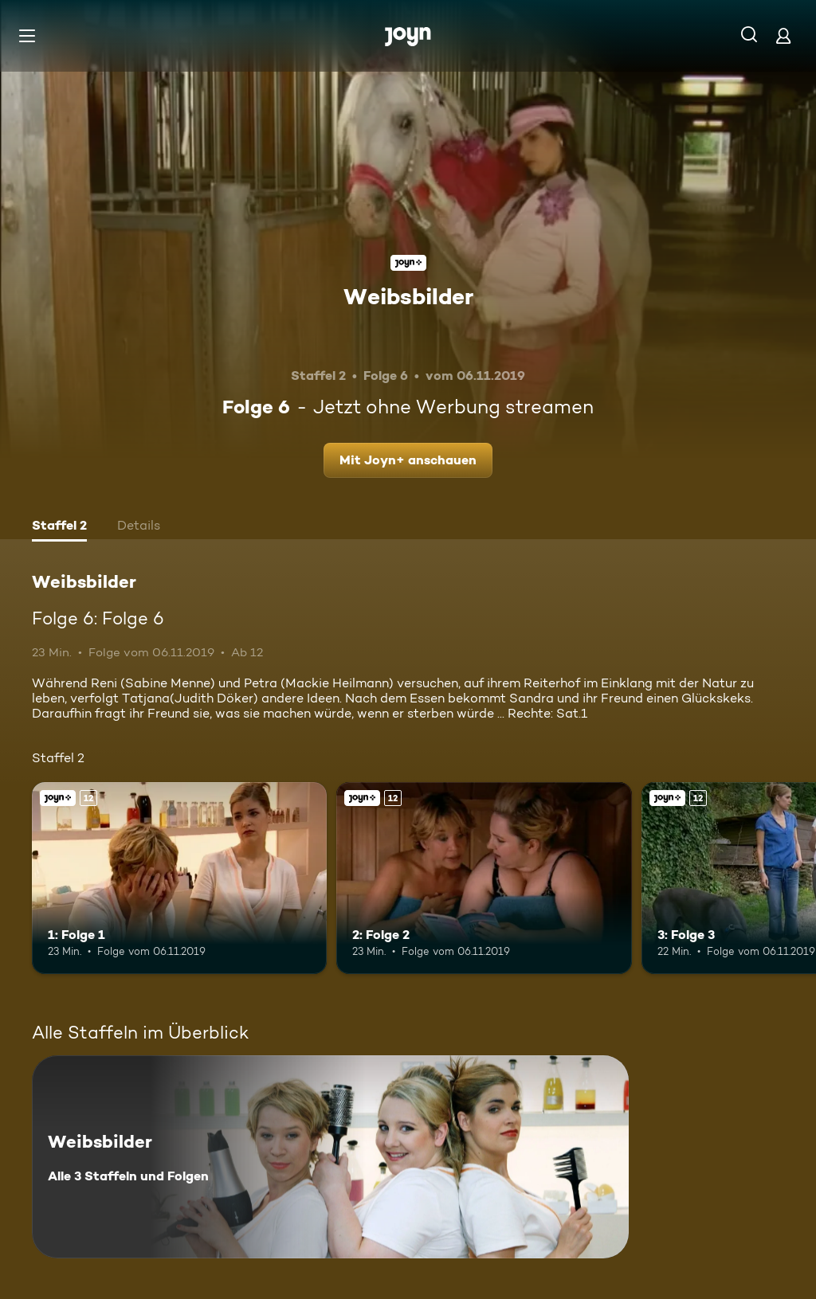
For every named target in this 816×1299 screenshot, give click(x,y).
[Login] (783, 35)
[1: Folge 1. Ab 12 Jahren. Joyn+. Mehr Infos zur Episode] (179, 878)
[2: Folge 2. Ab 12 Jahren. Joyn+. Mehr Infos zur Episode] (483, 878)
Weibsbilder (408, 296)
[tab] (59, 527)
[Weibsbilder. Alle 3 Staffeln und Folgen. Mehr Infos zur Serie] (330, 1156)
